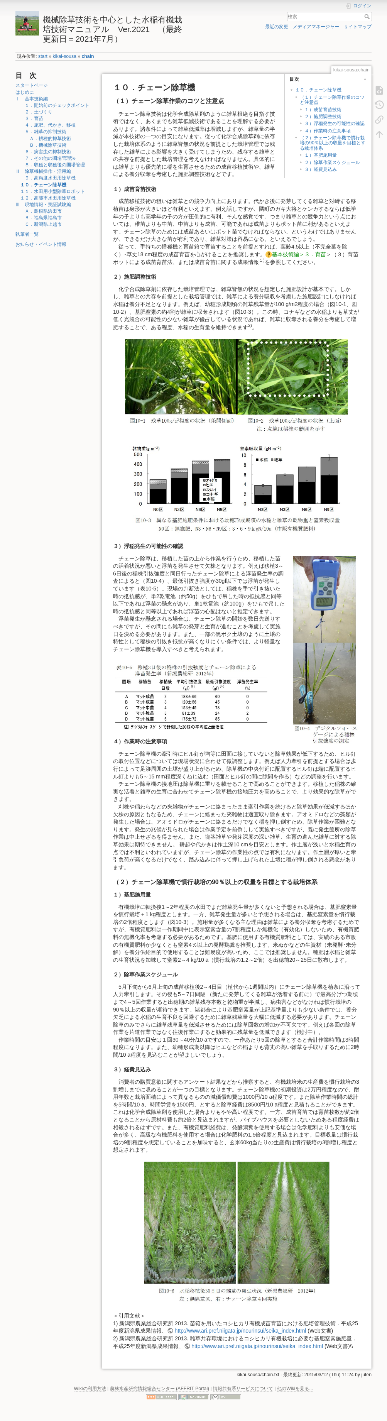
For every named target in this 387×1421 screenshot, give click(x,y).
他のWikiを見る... (295, 1388)
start (42, 56)
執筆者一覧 (27, 234)
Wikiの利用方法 (90, 1388)
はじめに (24, 92)
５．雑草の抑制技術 (43, 131)
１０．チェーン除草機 (43, 185)
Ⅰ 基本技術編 (31, 99)
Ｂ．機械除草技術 (43, 145)
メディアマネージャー (316, 26)
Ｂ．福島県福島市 (41, 217)
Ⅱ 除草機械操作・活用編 (43, 171)
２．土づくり (36, 112)
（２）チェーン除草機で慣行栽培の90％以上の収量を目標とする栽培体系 (332, 143)
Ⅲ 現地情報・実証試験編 (43, 204)
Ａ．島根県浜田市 (41, 211)
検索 (368, 16)
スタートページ (31, 85)
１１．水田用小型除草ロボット (52, 191)
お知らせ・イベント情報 (40, 244)
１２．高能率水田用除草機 (48, 198)
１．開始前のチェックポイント (55, 105)
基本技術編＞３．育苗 (299, 254)
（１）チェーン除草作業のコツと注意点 (332, 100)
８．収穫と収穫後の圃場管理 (52, 164)
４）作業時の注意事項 (327, 131)
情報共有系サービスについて (243, 1388)
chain (87, 56)
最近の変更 (276, 26)
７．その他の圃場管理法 (48, 158)
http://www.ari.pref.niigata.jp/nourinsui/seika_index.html (240, 1331)
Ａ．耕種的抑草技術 (45, 138)
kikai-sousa (64, 56)
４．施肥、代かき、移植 (48, 125)
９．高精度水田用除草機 (48, 178)
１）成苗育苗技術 (322, 109)
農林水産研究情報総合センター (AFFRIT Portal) (160, 1388)
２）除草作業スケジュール (332, 162)
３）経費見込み (320, 169)
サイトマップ (358, 26)
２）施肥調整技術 (322, 116)
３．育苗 (31, 118)
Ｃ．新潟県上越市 (41, 224)
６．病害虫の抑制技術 (45, 151)
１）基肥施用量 (320, 155)
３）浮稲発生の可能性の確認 (334, 123)
